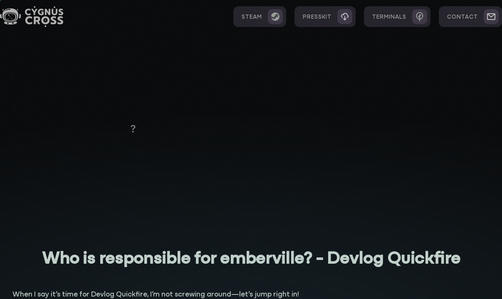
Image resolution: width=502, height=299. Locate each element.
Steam (262, 16)
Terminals (399, 16)
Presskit (327, 16)
